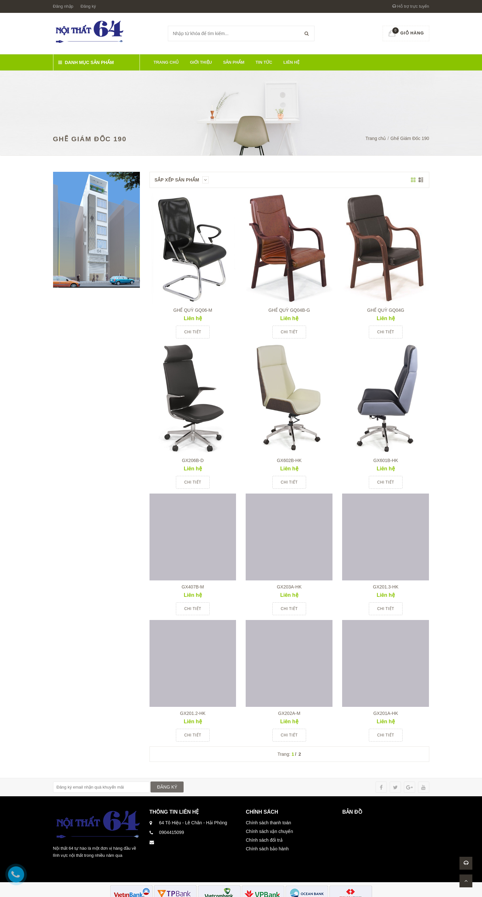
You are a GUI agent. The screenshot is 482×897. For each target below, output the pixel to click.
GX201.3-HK (385, 586)
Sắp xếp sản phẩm (182, 179)
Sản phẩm (234, 62)
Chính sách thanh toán (268, 822)
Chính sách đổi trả (264, 840)
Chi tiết (192, 332)
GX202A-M (289, 713)
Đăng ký (88, 6)
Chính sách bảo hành (267, 848)
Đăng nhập (63, 6)
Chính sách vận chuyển (269, 831)
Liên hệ (291, 62)
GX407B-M (193, 586)
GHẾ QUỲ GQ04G (385, 310)
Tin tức (264, 62)
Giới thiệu (201, 62)
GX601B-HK (385, 460)
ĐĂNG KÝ (167, 787)
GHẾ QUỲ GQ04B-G (289, 310)
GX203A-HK (289, 586)
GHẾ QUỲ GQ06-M (192, 310)
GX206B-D (193, 460)
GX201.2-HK (192, 713)
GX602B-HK (289, 460)
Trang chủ (166, 62)
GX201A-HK (385, 713)
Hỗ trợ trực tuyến (410, 6)
